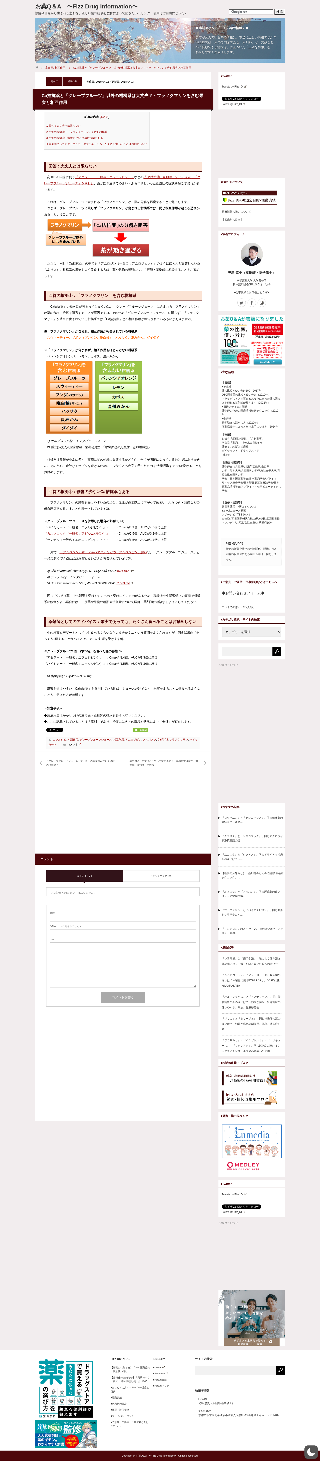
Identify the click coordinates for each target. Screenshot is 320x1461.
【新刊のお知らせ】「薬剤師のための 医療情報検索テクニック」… (253, 875)
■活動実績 (116, 1397)
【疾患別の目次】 (232, 219)
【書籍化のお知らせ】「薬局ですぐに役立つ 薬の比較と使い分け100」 (130, 1379)
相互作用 (60, 67)
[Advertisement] (83, 816)
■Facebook (159, 1373)
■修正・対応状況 (120, 1409)
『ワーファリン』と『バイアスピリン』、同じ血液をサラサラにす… (252, 912)
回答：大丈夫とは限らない (63, 125)
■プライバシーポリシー (124, 1416)
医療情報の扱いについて (236, 211)
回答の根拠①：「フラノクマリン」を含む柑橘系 (76, 131)
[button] (311, 1452)
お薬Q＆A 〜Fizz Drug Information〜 (86, 6)
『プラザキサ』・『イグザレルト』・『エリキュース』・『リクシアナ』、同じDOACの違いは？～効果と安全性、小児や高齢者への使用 (251, 1046)
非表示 (104, 117)
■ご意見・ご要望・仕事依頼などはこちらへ (130, 1424)
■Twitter (158, 1367)
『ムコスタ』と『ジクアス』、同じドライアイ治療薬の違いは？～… (252, 856)
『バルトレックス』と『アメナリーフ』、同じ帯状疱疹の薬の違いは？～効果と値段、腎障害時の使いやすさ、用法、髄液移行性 (251, 1002)
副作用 (74, 739)
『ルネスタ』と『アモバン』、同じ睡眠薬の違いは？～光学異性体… (251, 894)
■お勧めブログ (160, 1385)
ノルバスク (149, 739)
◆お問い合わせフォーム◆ (243, 593)
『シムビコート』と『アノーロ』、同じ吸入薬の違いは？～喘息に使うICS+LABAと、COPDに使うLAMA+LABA (251, 980)
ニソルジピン (61, 739)
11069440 (124, 583)
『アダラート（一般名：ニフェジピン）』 (104, 177)
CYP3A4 (163, 739)
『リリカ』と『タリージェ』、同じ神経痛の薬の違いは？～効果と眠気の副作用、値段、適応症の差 (251, 1024)
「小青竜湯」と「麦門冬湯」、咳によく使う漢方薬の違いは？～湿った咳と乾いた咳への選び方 (251, 961)
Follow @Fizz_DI (233, 104)
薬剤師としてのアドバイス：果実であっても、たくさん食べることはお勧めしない (96, 143)
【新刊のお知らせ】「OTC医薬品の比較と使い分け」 (130, 1369)
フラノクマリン (178, 739)
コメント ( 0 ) (84, 875)
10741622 (125, 571)
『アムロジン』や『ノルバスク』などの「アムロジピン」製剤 (103, 552)
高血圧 (49, 67)
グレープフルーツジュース (96, 739)
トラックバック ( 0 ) (161, 875)
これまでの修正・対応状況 (238, 607)
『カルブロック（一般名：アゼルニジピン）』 (76, 533)
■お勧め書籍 (159, 1379)
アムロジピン (133, 739)
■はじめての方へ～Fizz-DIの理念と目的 (130, 1389)
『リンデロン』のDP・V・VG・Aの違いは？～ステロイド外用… (252, 931)
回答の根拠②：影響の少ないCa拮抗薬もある (74, 137)
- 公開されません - (65, 926)
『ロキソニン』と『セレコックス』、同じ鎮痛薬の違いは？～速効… (252, 820)
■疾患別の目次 (119, 1403)
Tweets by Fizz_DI (234, 86)
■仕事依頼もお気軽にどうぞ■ (251, 292)
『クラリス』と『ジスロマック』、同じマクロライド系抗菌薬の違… (252, 838)
